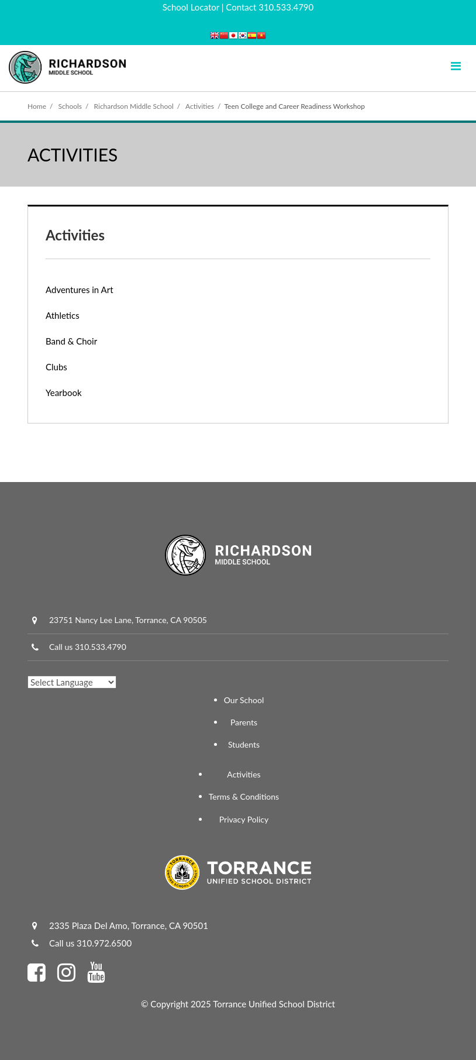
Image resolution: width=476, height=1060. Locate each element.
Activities (199, 106)
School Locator (191, 7)
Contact (241, 7)
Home (36, 106)
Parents (243, 722)
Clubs (56, 367)
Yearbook (64, 392)
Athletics (63, 315)
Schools (70, 106)
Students (244, 744)
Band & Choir (71, 341)
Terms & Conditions (244, 796)
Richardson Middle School (134, 106)
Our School (244, 700)
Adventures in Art (79, 289)
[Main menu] (455, 65)
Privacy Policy (243, 819)
